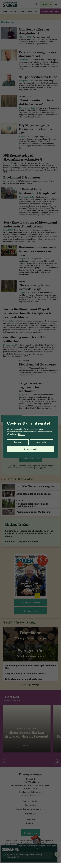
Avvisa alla (41, 442)
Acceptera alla (31, 449)
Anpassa (18, 442)
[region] (30, 431)
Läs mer (21, 434)
